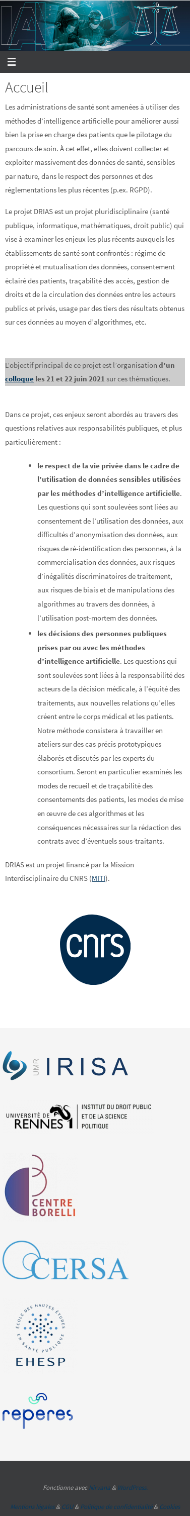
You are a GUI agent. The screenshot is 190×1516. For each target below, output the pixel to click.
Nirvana (99, 1487)
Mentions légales (32, 1506)
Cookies (169, 1506)
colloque (19, 378)
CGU (67, 1506)
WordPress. (132, 1487)
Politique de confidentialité (116, 1506)
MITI (98, 878)
